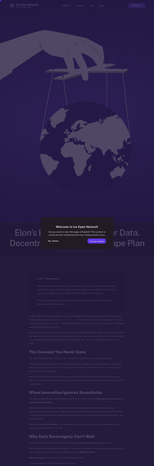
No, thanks (53, 241)
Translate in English (93, 241)
